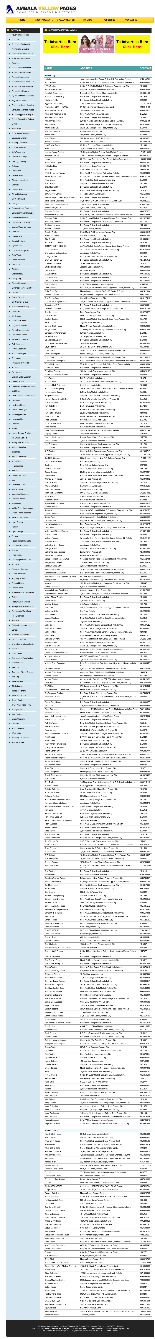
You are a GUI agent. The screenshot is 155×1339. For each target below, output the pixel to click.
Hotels (14, 428)
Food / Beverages (19, 353)
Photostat (16, 564)
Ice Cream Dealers (19, 438)
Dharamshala (17, 274)
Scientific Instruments (20, 635)
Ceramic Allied (17, 175)
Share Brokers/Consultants (22, 644)
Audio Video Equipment (21, 68)
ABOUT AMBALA (44, 20)
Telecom (15, 667)
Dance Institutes (18, 260)
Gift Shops (16, 391)
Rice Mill (15, 621)
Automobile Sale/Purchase (22, 86)
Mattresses (16, 503)
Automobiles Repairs (20, 91)
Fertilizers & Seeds (19, 335)
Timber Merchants (19, 691)
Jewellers (15, 471)
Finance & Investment (20, 339)
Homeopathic (17, 419)
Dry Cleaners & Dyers (20, 302)
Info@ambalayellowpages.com (116, 1328)
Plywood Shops (18, 583)
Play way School (18, 578)
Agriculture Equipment (21, 44)
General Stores (18, 382)
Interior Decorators (19, 457)
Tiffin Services (17, 681)
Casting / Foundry (19, 161)
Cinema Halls (17, 189)
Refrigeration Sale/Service (22, 606)
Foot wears (16, 358)
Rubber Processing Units (22, 625)
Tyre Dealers (17, 714)
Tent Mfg (15, 677)
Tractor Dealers (18, 700)
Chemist (15, 185)
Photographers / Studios (21, 560)
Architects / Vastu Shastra (22, 54)
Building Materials (19, 147)
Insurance (16, 452)
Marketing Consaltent (20, 494)
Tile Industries (17, 686)
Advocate (15, 40)
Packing (15, 536)
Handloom (16, 400)
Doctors (15, 293)
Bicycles (15, 124)
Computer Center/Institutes (22, 213)
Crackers (15, 232)
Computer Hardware (20, 218)
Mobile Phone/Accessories (22, 508)
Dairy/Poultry (17, 255)
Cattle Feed (16, 171)
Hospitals (15, 424)
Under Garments (18, 719)
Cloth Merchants (18, 199)
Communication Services (22, 208)
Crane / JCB (17, 236)
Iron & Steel (16, 461)
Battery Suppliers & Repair (22, 115)
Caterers (15, 166)
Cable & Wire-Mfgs (19, 157)
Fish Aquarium (17, 344)
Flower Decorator (19, 349)
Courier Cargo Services (21, 227)
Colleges (15, 204)
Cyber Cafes (17, 246)
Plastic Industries (19, 574)
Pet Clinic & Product (20, 546)
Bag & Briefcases (19, 100)
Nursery (15, 527)
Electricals (16, 311)
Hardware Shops (18, 405)
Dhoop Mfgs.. (17, 279)
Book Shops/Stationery (21, 133)
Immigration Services (20, 442)
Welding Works (18, 742)
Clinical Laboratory (19, 194)
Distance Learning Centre (22, 288)
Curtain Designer (18, 241)
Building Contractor (19, 143)
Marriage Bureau (18, 499)
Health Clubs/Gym (19, 410)
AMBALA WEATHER (66, 20)
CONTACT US (131, 20)
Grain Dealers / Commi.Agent (24, 396)
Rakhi (14, 597)
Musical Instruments (20, 517)
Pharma (15, 550)
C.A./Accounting (18, 152)
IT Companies (17, 466)
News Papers (17, 522)
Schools (15, 630)
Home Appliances (19, 414)
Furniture (15, 368)
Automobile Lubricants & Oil (23, 82)
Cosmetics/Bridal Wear (21, 222)
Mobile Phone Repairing (21, 513)
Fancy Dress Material (20, 330)
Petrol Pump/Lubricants (21, 541)
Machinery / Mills (18, 485)
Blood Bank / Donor (20, 129)
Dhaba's (15, 269)
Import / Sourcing (19, 447)
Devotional (16, 264)
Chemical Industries (20, 180)
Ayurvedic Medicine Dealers (23, 96)
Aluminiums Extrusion (20, 49)
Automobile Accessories (21, 72)
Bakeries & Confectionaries (23, 105)
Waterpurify (16, 733)
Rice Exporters (18, 616)
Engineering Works (19, 325)
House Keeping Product (21, 433)
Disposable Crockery (20, 283)
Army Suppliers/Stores (21, 58)
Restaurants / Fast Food (21, 611)
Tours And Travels (19, 696)
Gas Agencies (17, 372)
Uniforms (15, 724)
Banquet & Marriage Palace (23, 110)
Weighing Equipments (21, 738)
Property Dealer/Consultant (23, 592)
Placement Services (20, 569)
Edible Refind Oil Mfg (20, 307)
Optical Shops (17, 532)
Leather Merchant (19, 475)
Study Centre (17, 653)
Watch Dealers (18, 728)
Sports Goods (17, 649)
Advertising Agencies (20, 35)
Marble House (17, 489)
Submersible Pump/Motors (22, 658)
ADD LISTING (109, 20)
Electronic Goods (19, 321)
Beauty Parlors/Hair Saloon (23, 119)
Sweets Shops (17, 663)
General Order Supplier (21, 377)
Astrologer (16, 63)
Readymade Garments (21, 602)
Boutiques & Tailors (19, 138)
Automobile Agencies (20, 77)
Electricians (16, 316)
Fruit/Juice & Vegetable (21, 363)
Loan (14, 480)
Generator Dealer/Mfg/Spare (23, 386)
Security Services (19, 639)
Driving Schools (18, 297)
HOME (22, 20)
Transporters (17, 710)
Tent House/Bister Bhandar (22, 672)
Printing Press (17, 588)
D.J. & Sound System (20, 250)
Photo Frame (17, 555)
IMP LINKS (87, 20)
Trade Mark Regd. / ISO (21, 705)
